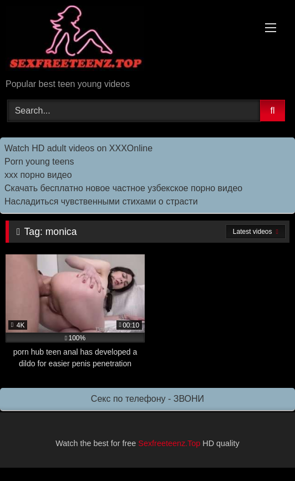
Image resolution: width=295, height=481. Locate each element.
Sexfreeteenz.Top (169, 443)
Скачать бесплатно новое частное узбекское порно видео (123, 188)
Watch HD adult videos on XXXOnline (78, 148)
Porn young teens (39, 161)
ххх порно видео (38, 175)
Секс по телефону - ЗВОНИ (147, 398)
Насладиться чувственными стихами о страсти (101, 201)
